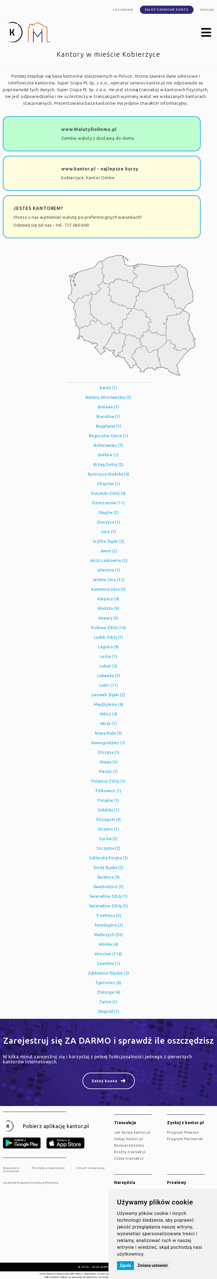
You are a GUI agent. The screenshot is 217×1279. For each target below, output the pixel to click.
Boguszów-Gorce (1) (108, 435)
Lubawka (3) (108, 675)
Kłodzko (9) (109, 608)
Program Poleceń (183, 1132)
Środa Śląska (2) (108, 867)
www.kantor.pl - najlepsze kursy (99, 168)
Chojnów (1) (108, 483)
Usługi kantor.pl (128, 1139)
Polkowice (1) (108, 791)
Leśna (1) (108, 656)
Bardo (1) (108, 388)
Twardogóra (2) (108, 925)
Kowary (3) (109, 618)
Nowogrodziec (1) (108, 743)
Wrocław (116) (108, 954)
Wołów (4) (108, 944)
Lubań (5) (108, 666)
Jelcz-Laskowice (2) (108, 560)
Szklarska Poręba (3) (108, 858)
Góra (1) (108, 531)
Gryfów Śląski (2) (108, 541)
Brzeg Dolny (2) (108, 464)
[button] (206, 32)
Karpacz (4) (108, 599)
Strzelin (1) (108, 829)
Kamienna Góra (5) (108, 589)
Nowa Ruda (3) (108, 733)
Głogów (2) (108, 512)
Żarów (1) (108, 1002)
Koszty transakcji (130, 1152)
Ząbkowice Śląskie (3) (108, 973)
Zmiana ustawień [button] (152, 1265)
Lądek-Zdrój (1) (108, 637)
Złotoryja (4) (108, 992)
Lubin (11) (108, 685)
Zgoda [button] (125, 1265)
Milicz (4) (108, 714)
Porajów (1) (108, 800)
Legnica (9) (108, 647)
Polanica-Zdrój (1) (108, 781)
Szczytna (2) (108, 848)
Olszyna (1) (108, 752)
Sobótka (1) (109, 810)
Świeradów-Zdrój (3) (108, 906)
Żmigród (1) (109, 1011)
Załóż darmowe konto (167, 9)
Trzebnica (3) (108, 915)
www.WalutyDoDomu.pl (89, 129)
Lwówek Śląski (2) (108, 695)
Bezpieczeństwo (129, 1145)
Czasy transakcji (129, 1158)
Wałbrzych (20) (108, 934)
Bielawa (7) (108, 407)
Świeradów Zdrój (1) (108, 896)
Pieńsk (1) (108, 771)
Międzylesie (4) (108, 704)
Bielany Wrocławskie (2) (108, 397)
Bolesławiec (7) (108, 445)
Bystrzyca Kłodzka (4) (108, 474)
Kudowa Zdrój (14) (108, 627)
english (207, 9)
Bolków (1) (108, 455)
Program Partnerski (185, 1139)
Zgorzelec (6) (108, 982)
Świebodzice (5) (109, 886)
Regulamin (11, 1168)
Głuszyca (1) (108, 522)
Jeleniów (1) (108, 570)
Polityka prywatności (48, 1168)
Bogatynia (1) (108, 426)
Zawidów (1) (108, 963)
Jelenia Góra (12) (108, 579)
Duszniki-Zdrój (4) (108, 493)
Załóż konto (105, 1081)
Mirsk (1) (108, 723)
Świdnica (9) (108, 877)
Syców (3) (108, 838)
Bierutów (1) (108, 416)
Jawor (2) (108, 551)
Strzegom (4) (108, 819)
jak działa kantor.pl (132, 1132)
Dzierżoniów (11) (108, 503)
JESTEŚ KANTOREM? (38, 208)
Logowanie (123, 9)
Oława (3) (108, 762)
